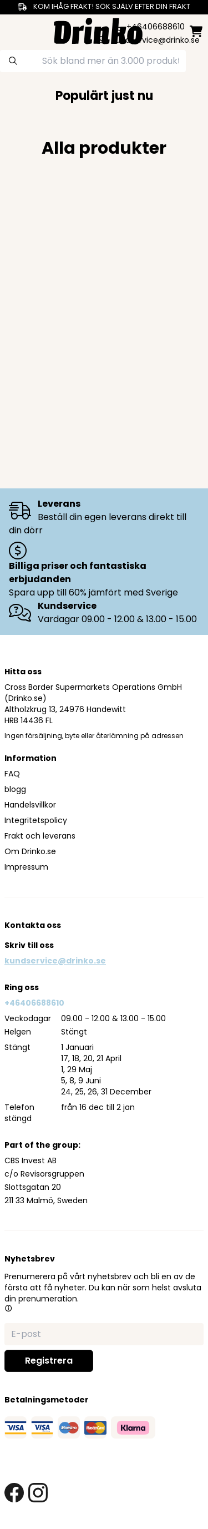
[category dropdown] (12, 30)
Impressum (26, 866)
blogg (15, 789)
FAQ (12, 773)
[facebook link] (14, 1492)
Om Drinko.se (30, 851)
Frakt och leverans (39, 835)
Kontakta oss (32, 925)
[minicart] (196, 31)
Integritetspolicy (35, 820)
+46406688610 (34, 1002)
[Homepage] (98, 30)
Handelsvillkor (30, 804)
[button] (8, 1308)
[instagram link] (38, 1492)
